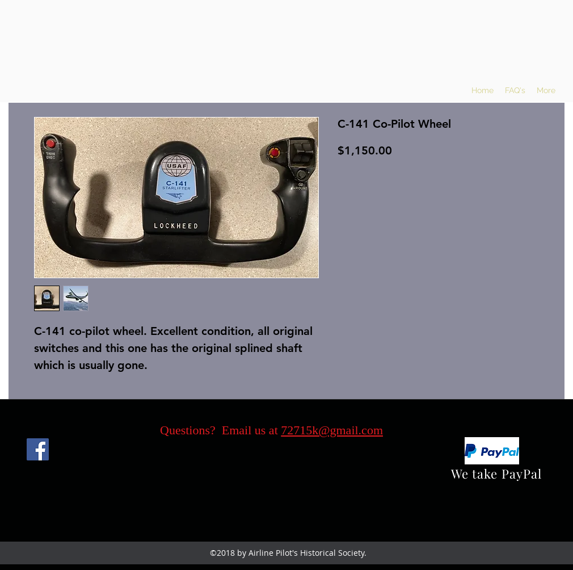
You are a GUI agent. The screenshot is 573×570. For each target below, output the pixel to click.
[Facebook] (38, 449)
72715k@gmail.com (332, 430)
